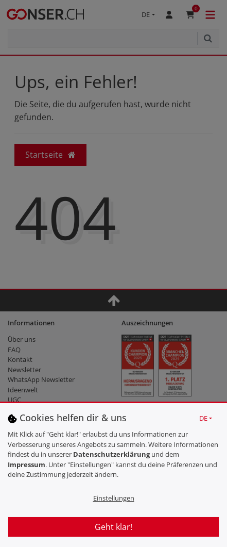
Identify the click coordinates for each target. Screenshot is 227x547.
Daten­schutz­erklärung (111, 454)
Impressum (26, 464)
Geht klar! (113, 527)
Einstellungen (113, 498)
